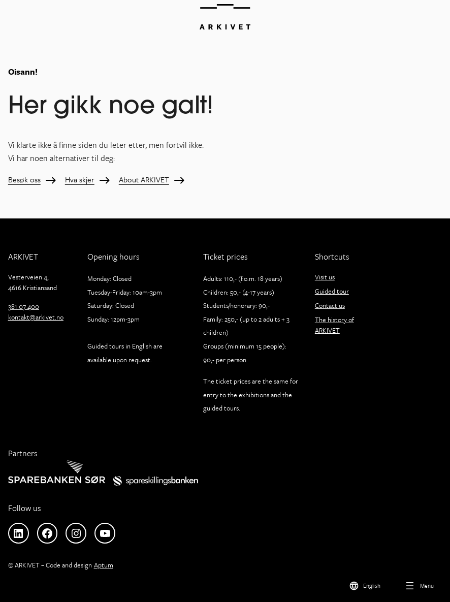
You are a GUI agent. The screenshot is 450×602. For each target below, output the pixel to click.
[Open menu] (419, 585)
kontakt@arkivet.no (35, 317)
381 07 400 (23, 306)
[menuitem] (364, 585)
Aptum (103, 565)
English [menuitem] (371, 585)
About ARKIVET (144, 179)
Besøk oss (24, 179)
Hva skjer (79, 179)
